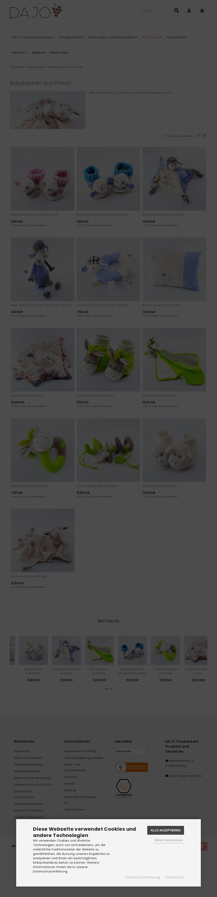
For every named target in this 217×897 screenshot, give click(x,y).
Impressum (175, 877)
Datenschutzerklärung (142, 877)
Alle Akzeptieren (166, 830)
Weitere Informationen (168, 840)
